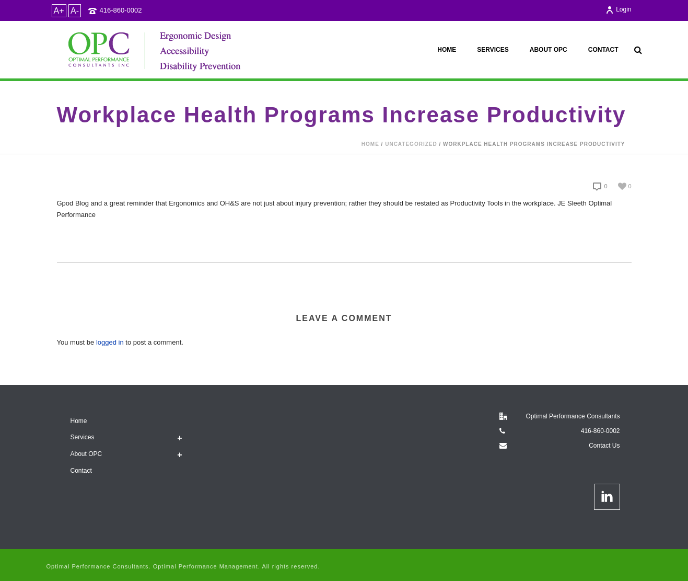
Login (618, 9)
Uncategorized (411, 144)
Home (446, 49)
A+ (59, 10)
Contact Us (604, 445)
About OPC (548, 49)
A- (75, 10)
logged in (110, 342)
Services (492, 49)
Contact (603, 49)
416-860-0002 (121, 10)
